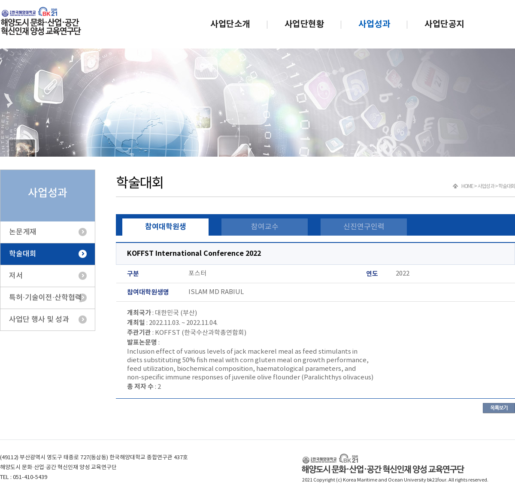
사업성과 (374, 24)
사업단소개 (230, 24)
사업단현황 (304, 24)
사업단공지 (444, 24)
